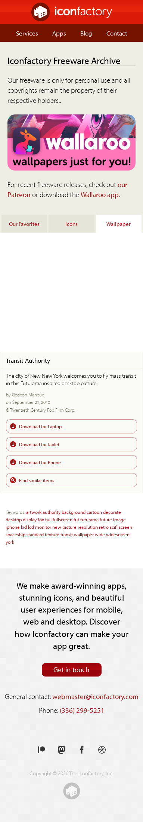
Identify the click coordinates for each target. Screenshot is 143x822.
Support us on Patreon (41, 750)
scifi (114, 527)
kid (24, 527)
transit (66, 534)
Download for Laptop (40, 426)
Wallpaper (118, 223)
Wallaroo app (100, 194)
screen (125, 527)
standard (35, 534)
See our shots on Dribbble (101, 750)
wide (100, 534)
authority (51, 512)
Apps (59, 33)
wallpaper (84, 534)
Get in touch (71, 669)
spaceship (15, 534)
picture (69, 527)
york (10, 542)
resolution (88, 527)
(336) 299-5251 (82, 710)
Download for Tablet (39, 444)
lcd (31, 527)
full (48, 519)
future (106, 519)
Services (27, 33)
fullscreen (62, 519)
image (119, 519)
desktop (14, 519)
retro (104, 527)
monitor (43, 527)
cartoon (94, 512)
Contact (116, 33)
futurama (89, 519)
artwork (33, 512)
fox (41, 519)
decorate (112, 512)
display (30, 519)
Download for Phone (40, 462)
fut (76, 519)
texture (52, 534)
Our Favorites (24, 223)
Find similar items (36, 480)
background (74, 512)
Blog (86, 33)
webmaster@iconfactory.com (95, 696)
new (56, 527)
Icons (71, 223)
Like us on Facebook (81, 750)
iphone (13, 527)
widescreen (118, 534)
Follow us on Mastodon (61, 750)
